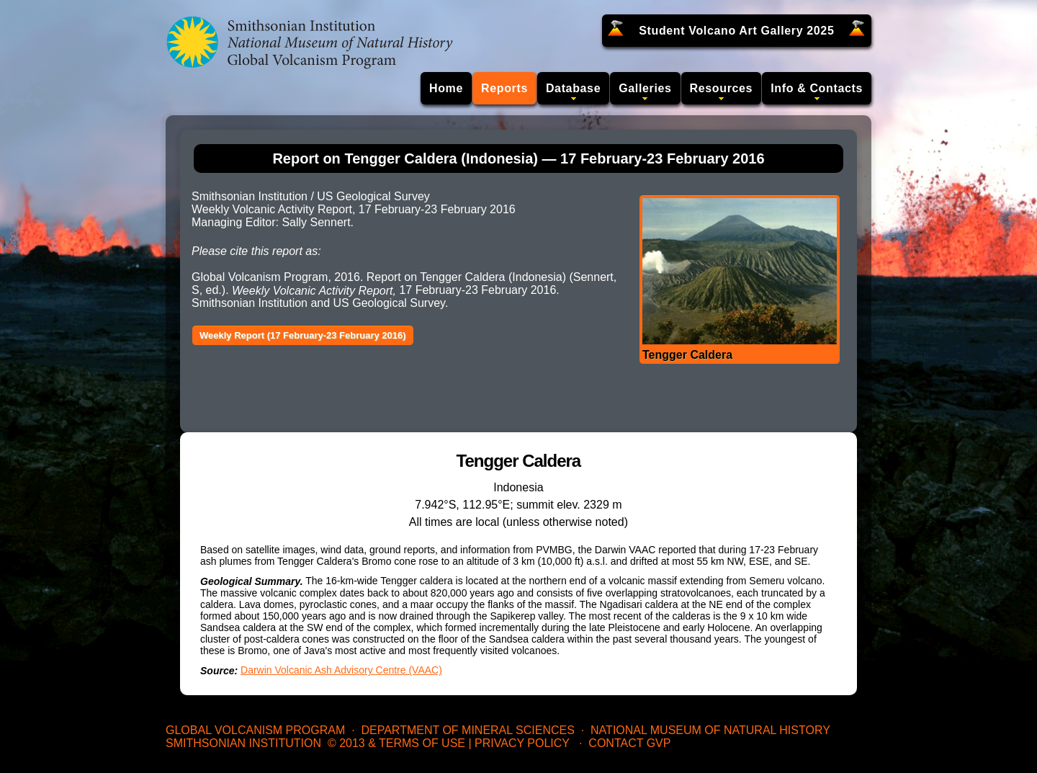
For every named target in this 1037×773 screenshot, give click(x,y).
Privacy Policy (522, 743)
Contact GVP (629, 743)
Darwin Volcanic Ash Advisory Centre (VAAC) (341, 670)
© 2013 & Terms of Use (396, 743)
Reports (504, 88)
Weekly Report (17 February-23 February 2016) (302, 335)
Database (573, 88)
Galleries (645, 88)
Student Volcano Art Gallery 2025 (736, 30)
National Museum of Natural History (710, 730)
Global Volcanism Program (255, 730)
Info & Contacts (817, 88)
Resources (721, 88)
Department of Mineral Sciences (467, 730)
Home (446, 88)
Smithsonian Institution (243, 743)
